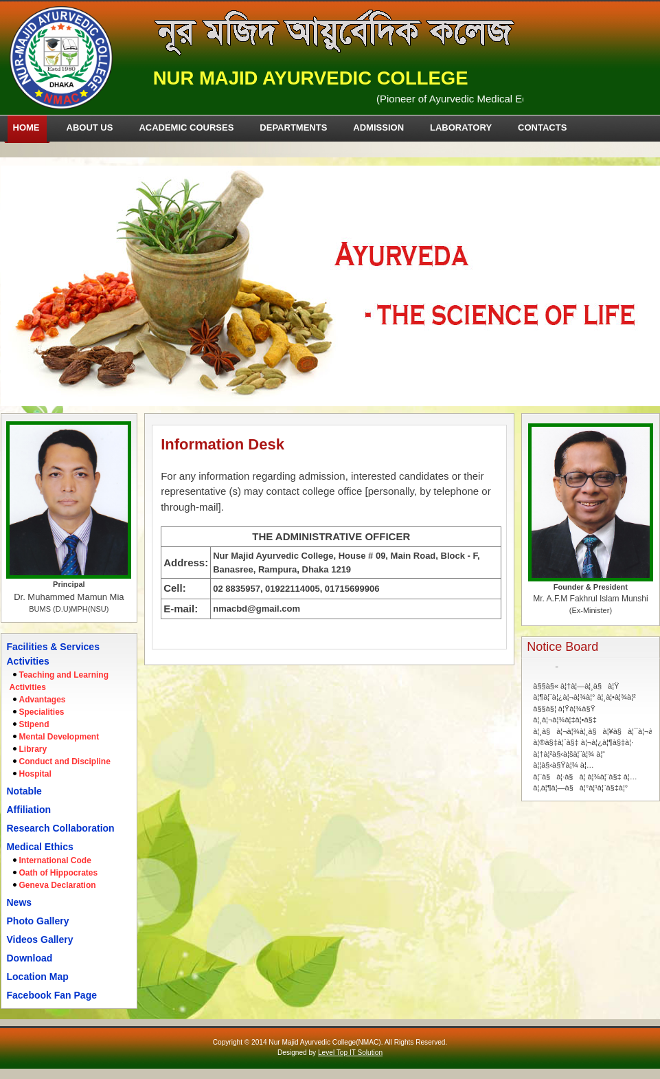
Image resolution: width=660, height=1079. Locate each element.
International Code (55, 860)
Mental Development (59, 737)
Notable (24, 791)
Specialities (42, 712)
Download (30, 958)
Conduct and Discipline (65, 761)
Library (33, 749)
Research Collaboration (61, 828)
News (19, 902)
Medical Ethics (40, 846)
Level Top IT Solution (350, 1052)
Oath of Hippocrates (58, 873)
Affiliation (29, 809)
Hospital (35, 774)
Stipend (34, 724)
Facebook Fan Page (52, 995)
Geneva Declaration (57, 885)
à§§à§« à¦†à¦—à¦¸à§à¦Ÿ (576, 675)
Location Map (38, 976)
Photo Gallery (38, 920)
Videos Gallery (40, 939)
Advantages (42, 699)
